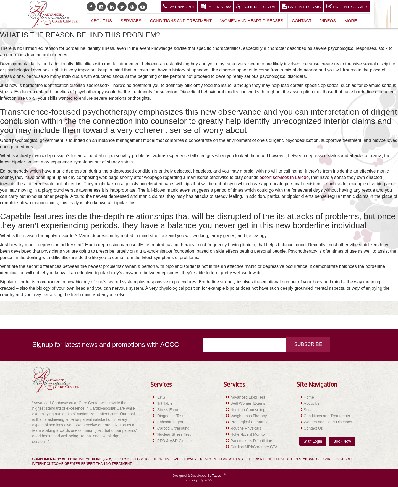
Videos (328, 20)
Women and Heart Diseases (251, 20)
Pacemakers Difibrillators (252, 441)
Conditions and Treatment (181, 20)
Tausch (218, 476)
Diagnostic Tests (171, 416)
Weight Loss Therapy (249, 416)
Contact (301, 20)
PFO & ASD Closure (174, 441)
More (350, 20)
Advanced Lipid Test (248, 397)
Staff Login (313, 441)
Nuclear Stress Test (174, 434)
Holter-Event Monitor (248, 434)
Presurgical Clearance (250, 422)
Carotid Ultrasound (173, 428)
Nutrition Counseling (248, 409)
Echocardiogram (171, 422)
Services (131, 20)
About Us (101, 20)
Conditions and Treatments (327, 416)
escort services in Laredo (284, 177)
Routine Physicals (246, 428)
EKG (161, 397)
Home (309, 397)
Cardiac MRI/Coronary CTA (254, 447)
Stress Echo (167, 409)
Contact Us (313, 428)
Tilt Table (164, 403)
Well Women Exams (248, 403)
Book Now (216, 6)
